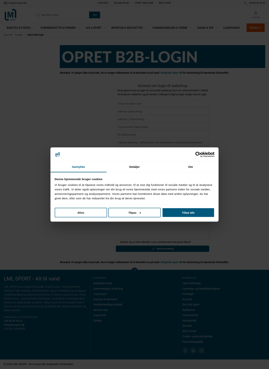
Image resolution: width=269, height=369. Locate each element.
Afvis (80, 212)
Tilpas (134, 212)
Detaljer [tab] (134, 166)
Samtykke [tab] (78, 166)
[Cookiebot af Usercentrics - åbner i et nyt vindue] (198, 154)
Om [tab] (190, 166)
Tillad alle (188, 212)
